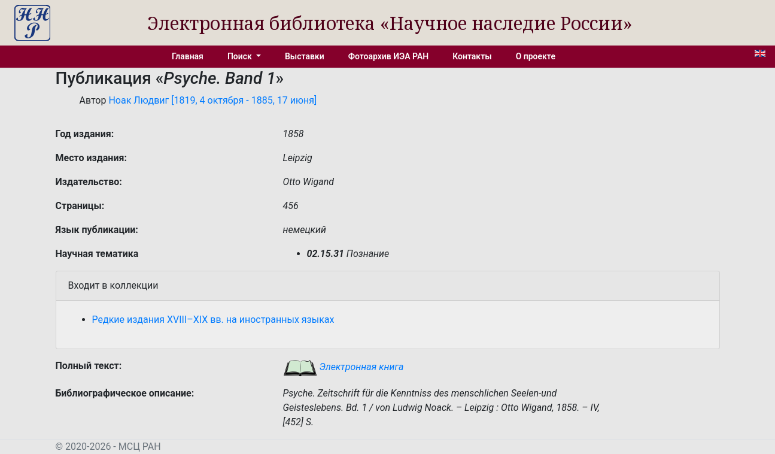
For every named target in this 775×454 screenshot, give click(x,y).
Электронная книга (343, 367)
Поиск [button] (240, 56)
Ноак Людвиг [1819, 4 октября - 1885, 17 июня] (212, 100)
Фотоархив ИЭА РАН (388, 56)
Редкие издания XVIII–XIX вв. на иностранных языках (213, 319)
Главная (187, 56)
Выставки (304, 56)
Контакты (471, 56)
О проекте (535, 56)
